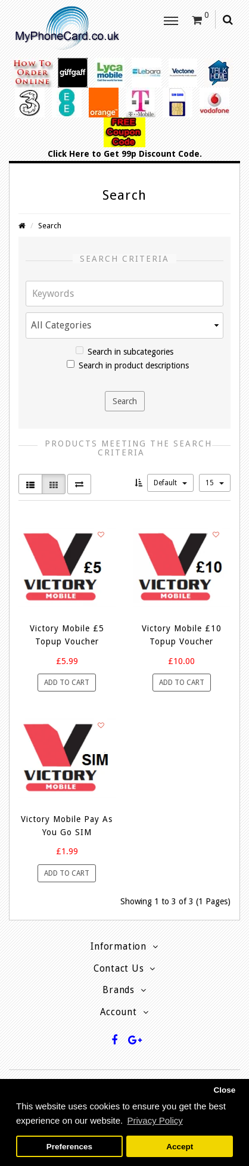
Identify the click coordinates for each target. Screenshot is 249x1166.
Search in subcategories (124, 351)
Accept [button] (179, 1146)
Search (49, 225)
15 (215, 483)
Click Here (68, 154)
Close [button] (224, 1090)
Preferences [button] (69, 1146)
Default (170, 483)
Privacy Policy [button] (154, 1120)
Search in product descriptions (128, 365)
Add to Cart (66, 682)
